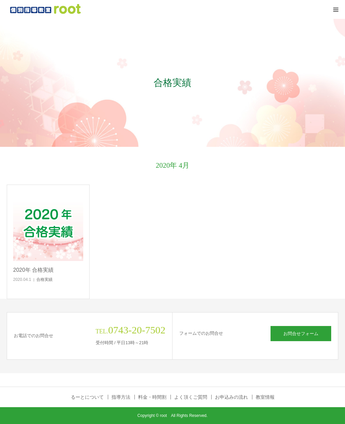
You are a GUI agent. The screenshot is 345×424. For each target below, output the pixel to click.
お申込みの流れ (231, 397)
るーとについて (87, 397)
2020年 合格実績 (33, 270)
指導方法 (121, 397)
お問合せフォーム (300, 333)
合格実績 (44, 279)
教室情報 (265, 397)
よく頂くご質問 (190, 397)
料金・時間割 (152, 397)
